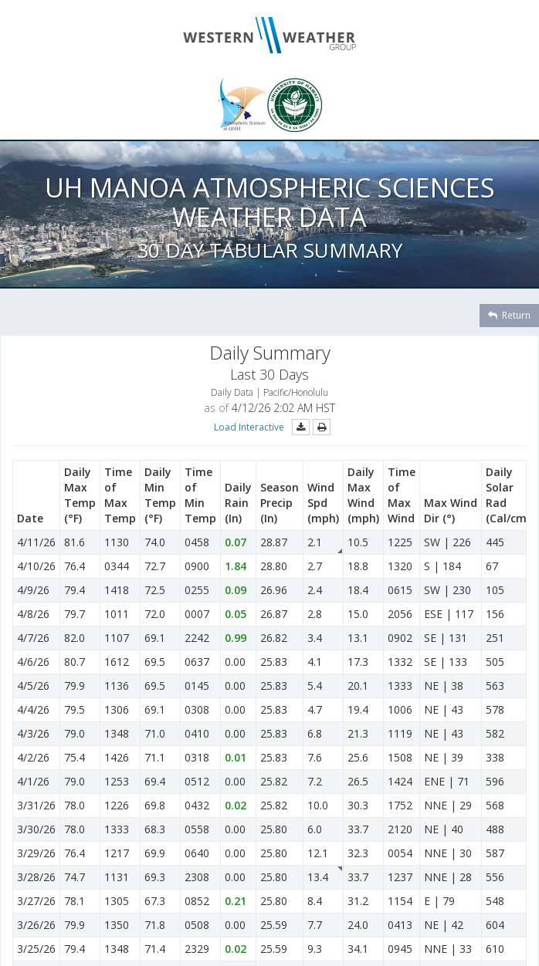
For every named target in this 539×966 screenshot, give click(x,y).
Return (509, 315)
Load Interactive (249, 427)
